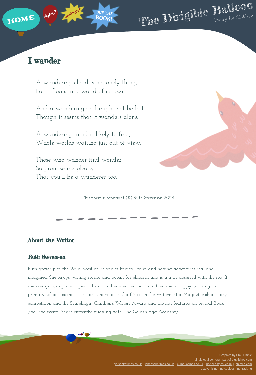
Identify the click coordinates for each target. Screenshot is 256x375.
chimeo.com (244, 364)
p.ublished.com (242, 359)
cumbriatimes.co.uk (190, 364)
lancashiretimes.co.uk (159, 364)
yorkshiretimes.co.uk (128, 364)
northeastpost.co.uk (219, 364)
